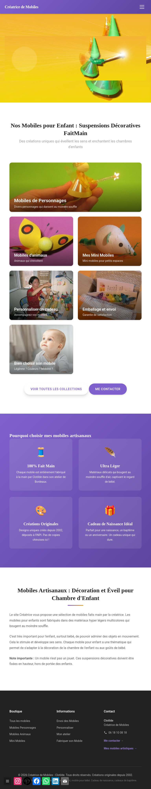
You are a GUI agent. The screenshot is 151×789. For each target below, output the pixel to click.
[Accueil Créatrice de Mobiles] (21, 7)
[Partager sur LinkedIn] (55, 781)
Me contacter (107, 389)
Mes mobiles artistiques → (120, 748)
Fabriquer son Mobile (69, 740)
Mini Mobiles (17, 740)
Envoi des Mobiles (68, 721)
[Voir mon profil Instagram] (18, 781)
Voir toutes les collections (56, 389)
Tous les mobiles (19, 721)
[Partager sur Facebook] (37, 781)
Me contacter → (113, 740)
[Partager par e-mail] (65, 781)
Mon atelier (63, 734)
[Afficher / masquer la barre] (7, 781)
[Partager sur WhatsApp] (46, 781)
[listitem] (75, 187)
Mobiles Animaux (20, 734)
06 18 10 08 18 (115, 732)
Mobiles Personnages (22, 727)
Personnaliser (65, 727)
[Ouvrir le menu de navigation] (142, 7)
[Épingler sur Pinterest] (27, 781)
